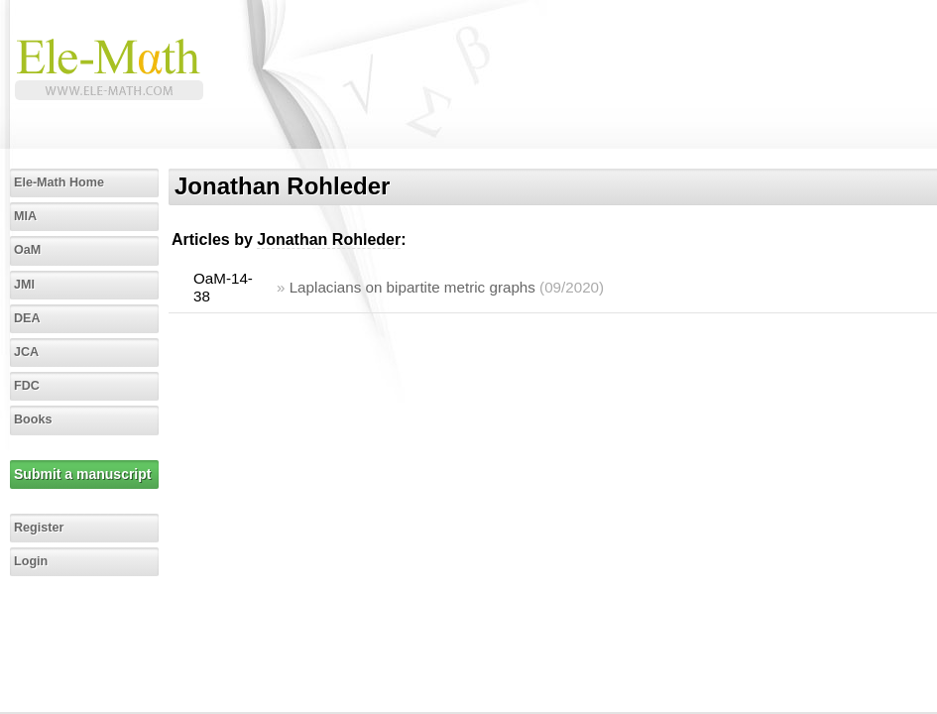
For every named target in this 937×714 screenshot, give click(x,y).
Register (38, 528)
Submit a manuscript (82, 474)
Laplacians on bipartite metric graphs (412, 287)
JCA (26, 352)
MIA (25, 216)
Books (33, 419)
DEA (27, 318)
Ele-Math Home (59, 182)
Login (31, 561)
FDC (27, 386)
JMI (24, 285)
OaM (27, 250)
